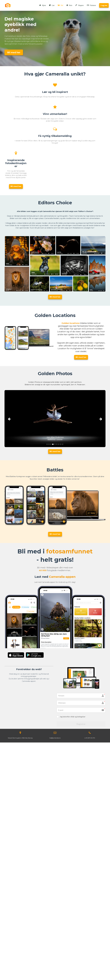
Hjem (42, 5)
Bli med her (13, 52)
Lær (52, 5)
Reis (69, 5)
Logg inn (104, 5)
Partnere (91, 5)
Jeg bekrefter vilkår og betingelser (72, 717)
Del (60, 5)
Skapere (79, 5)
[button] (12, 418)
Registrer (81, 724)
